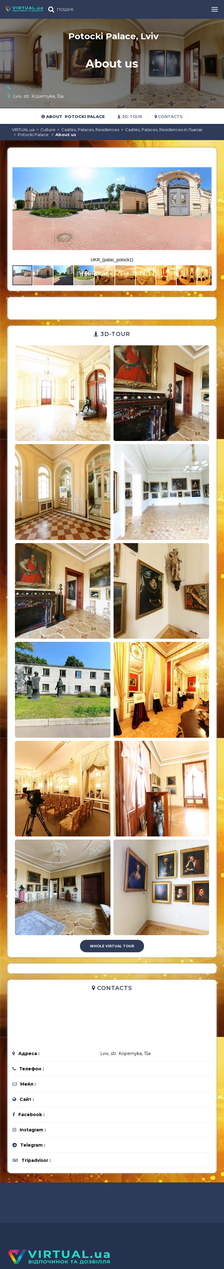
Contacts (169, 116)
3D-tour (129, 116)
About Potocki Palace (73, 116)
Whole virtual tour (112, 946)
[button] (206, 158)
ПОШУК (65, 9)
